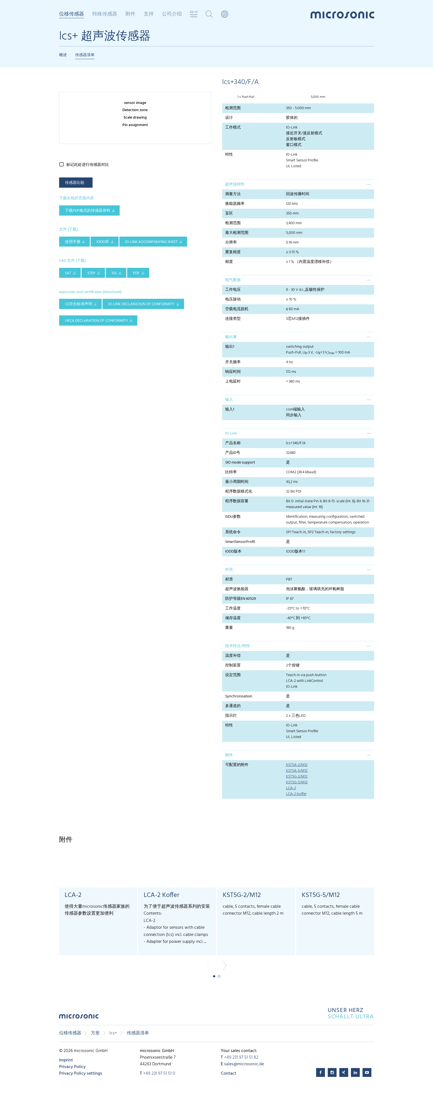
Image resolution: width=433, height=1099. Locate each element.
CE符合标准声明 (78, 304)
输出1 (229, 347)
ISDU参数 (233, 517)
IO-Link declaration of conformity (141, 304)
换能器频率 (235, 204)
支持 (149, 14)
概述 (63, 55)
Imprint (66, 1060)
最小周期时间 (236, 482)
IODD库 (102, 242)
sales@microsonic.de (244, 1064)
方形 (95, 1033)
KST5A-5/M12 (297, 771)
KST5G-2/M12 (297, 776)
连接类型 (233, 319)
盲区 (229, 213)
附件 (130, 14)
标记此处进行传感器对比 (87, 165)
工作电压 (233, 290)
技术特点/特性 (237, 646)
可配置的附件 (236, 765)
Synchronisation (238, 696)
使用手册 (72, 242)
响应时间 (233, 372)
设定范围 (233, 675)
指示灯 (231, 716)
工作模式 (233, 127)
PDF (136, 273)
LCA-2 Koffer (296, 794)
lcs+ (113, 1033)
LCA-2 (291, 788)
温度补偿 (233, 656)
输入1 (229, 409)
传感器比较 (74, 183)
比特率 (231, 472)
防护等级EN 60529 (240, 599)
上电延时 (233, 381)
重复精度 (233, 252)
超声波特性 (235, 184)
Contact (228, 1073)
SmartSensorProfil (240, 542)
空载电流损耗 (236, 309)
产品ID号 (232, 453)
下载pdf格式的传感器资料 (87, 211)
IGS (114, 273)
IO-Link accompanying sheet (151, 242)
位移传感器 (71, 14)
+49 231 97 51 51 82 (241, 1057)
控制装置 (233, 665)
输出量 (231, 337)
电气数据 (233, 280)
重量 (229, 628)
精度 (229, 262)
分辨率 (231, 242)
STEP (91, 273)
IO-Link (231, 433)
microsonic (78, 1018)
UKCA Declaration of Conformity (96, 321)
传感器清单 (85, 55)
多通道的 (233, 706)
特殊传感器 (104, 14)
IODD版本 (233, 551)
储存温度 (233, 618)
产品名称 (233, 443)
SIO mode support (240, 462)
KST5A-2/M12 (297, 765)
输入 (229, 400)
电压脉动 (233, 299)
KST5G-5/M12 (297, 782)
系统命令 (233, 532)
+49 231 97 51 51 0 (159, 1073)
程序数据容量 (236, 501)
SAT (68, 273)
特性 (229, 154)
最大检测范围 (236, 233)
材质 (229, 579)
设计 (229, 118)
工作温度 (233, 608)
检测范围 (233, 108)
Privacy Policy (72, 1067)
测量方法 (233, 194)
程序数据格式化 (238, 491)
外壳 (229, 570)
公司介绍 (172, 14)
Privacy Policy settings (80, 1073)
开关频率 (233, 362)
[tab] (298, 184)
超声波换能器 (236, 589)
